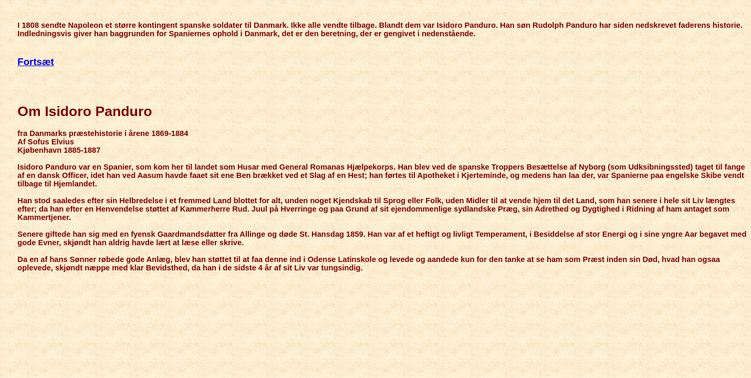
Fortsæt (35, 61)
